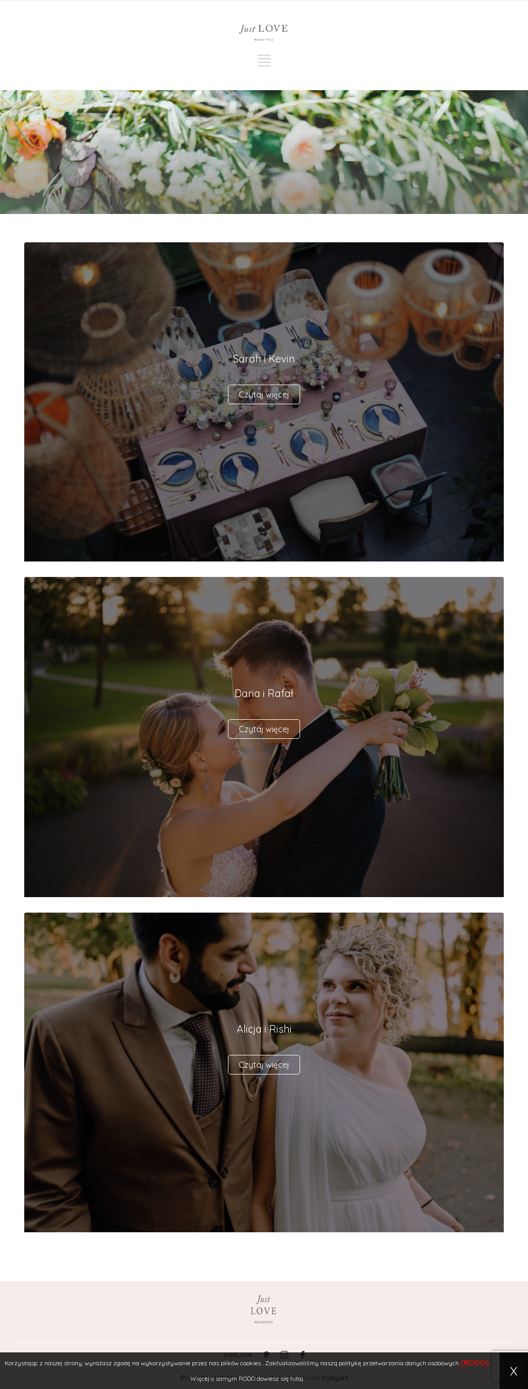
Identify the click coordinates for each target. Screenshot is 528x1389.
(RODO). (475, 1362)
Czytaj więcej (264, 394)
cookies (250, 1363)
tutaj (296, 1378)
